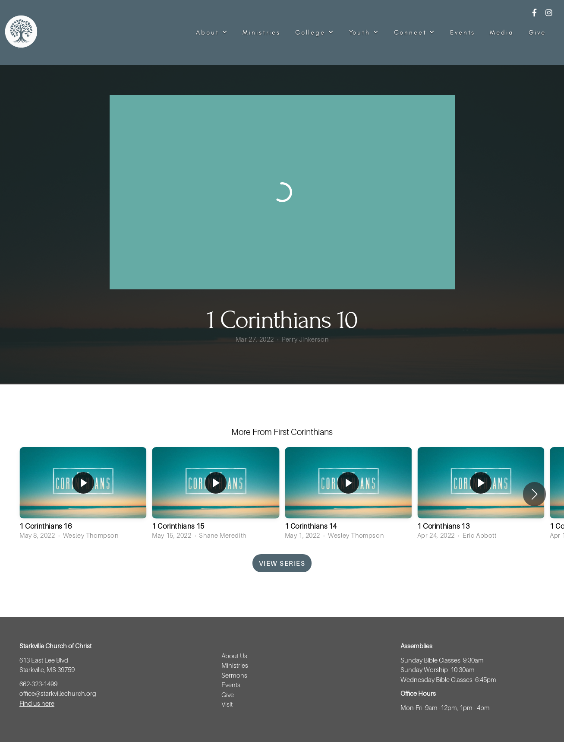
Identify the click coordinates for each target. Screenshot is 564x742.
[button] (534, 494)
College (314, 32)
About (212, 32)
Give (537, 32)
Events (462, 32)
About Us (234, 656)
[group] (83, 494)
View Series (282, 563)
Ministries (261, 32)
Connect (415, 32)
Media (502, 32)
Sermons (234, 675)
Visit (227, 704)
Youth (364, 32)
